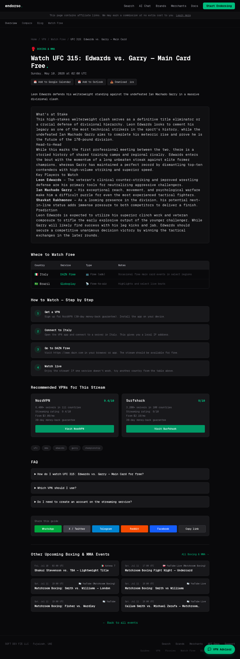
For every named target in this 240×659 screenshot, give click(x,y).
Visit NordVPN (74, 429)
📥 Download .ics (122, 82)
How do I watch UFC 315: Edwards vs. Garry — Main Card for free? (90, 474)
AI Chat (145, 6)
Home (34, 39)
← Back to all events (120, 623)
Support (230, 644)
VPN (44, 39)
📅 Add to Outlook (90, 82)
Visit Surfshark (165, 429)
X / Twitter (77, 529)
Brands (161, 6)
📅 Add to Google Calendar (52, 82)
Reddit (134, 529)
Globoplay (68, 284)
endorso (14, 5)
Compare (27, 23)
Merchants (178, 6)
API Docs (214, 644)
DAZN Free (68, 274)
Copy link (192, 529)
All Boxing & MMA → (195, 554)
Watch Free (55, 23)
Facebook (163, 529)
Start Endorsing (219, 6)
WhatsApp (48, 529)
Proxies (170, 650)
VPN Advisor (220, 649)
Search (129, 6)
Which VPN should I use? (56, 488)
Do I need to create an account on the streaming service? (84, 502)
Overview (11, 23)
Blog (40, 23)
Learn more (183, 15)
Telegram (105, 529)
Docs (194, 6)
